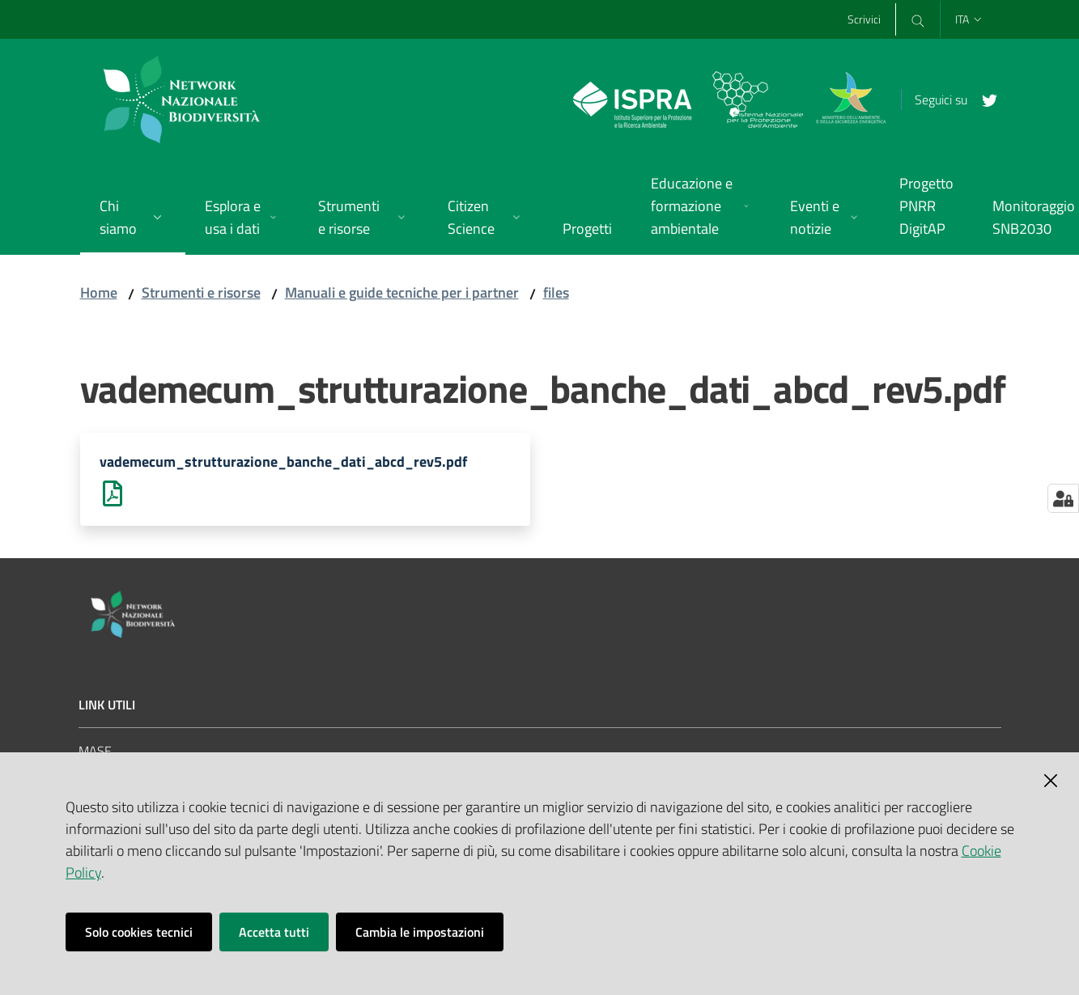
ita (969, 19)
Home (98, 292)
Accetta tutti (274, 932)
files (556, 292)
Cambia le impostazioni (419, 932)
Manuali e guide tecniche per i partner (402, 292)
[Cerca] (916, 19)
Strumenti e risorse (201, 292)
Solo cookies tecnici (139, 932)
